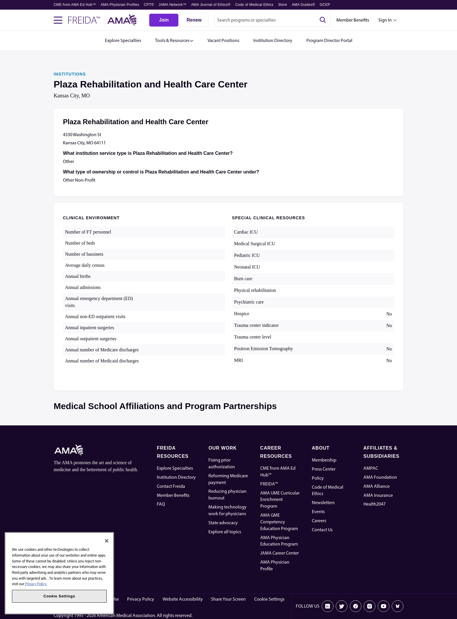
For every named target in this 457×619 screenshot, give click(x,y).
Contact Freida (171, 486)
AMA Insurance (378, 495)
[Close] (106, 540)
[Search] (322, 20)
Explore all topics (224, 531)
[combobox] (272, 20)
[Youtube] (383, 606)
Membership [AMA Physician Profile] (324, 460)
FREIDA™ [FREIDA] (269, 484)
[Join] (163, 20)
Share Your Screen (228, 599)
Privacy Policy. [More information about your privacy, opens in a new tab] (36, 584)
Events (318, 511)
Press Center (323, 469)
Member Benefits (352, 20)
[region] (59, 573)
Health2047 (374, 504)
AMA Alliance (376, 486)
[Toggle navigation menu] (58, 20)
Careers (319, 520)
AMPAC (370, 468)
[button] (174, 40)
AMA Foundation (380, 477)
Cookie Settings (269, 599)
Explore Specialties (175, 468)
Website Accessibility (183, 599)
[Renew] (194, 20)
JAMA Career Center (279, 553)
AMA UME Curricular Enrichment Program (280, 499)
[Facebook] (355, 606)
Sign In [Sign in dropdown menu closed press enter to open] (385, 20)
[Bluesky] (397, 606)
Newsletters (323, 502)
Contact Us (322, 529)
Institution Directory (176, 477)
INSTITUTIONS (70, 74)
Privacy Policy (140, 599)
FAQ (161, 504)
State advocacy (223, 522)
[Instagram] (369, 606)
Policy (318, 478)
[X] (341, 606)
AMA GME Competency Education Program (279, 521)
